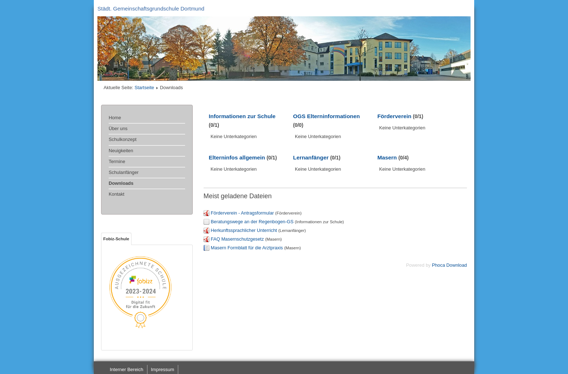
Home (115, 117)
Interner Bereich (126, 369)
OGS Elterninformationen (326, 116)
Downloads (121, 183)
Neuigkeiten (121, 150)
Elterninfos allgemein (237, 157)
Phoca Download (449, 265)
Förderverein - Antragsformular (242, 213)
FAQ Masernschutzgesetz (237, 239)
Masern (387, 157)
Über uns (118, 128)
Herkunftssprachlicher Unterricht (244, 230)
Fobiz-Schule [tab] (116, 239)
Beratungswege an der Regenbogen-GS (252, 221)
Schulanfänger (124, 172)
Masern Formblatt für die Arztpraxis (247, 247)
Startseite (144, 87)
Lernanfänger (311, 157)
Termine (117, 161)
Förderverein (394, 116)
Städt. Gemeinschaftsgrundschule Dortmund (150, 8)
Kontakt (116, 194)
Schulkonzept (123, 139)
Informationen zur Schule (242, 116)
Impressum (162, 369)
